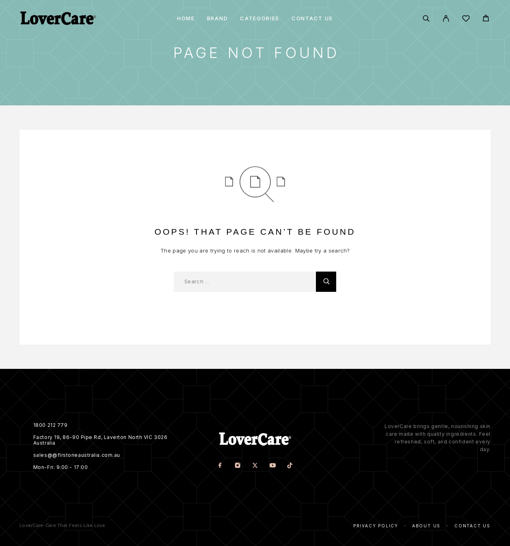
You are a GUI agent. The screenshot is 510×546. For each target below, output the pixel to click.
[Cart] (486, 19)
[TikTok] (289, 466)
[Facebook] (220, 466)
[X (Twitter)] (255, 466)
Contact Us (312, 18)
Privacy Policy (375, 525)
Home (186, 18)
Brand (217, 18)
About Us (426, 525)
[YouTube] (272, 466)
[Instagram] (237, 466)
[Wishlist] (466, 19)
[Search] (426, 18)
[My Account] (446, 18)
